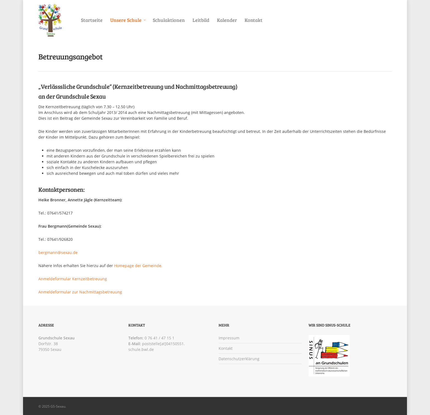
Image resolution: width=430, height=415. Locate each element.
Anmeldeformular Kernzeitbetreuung (72, 278)
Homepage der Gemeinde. (138, 265)
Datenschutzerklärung (239, 358)
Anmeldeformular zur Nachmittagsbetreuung (80, 291)
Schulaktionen (169, 20)
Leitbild (201, 20)
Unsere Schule (128, 20)
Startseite (92, 20)
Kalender (227, 20)
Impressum (229, 337)
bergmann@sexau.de (58, 252)
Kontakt (253, 20)
